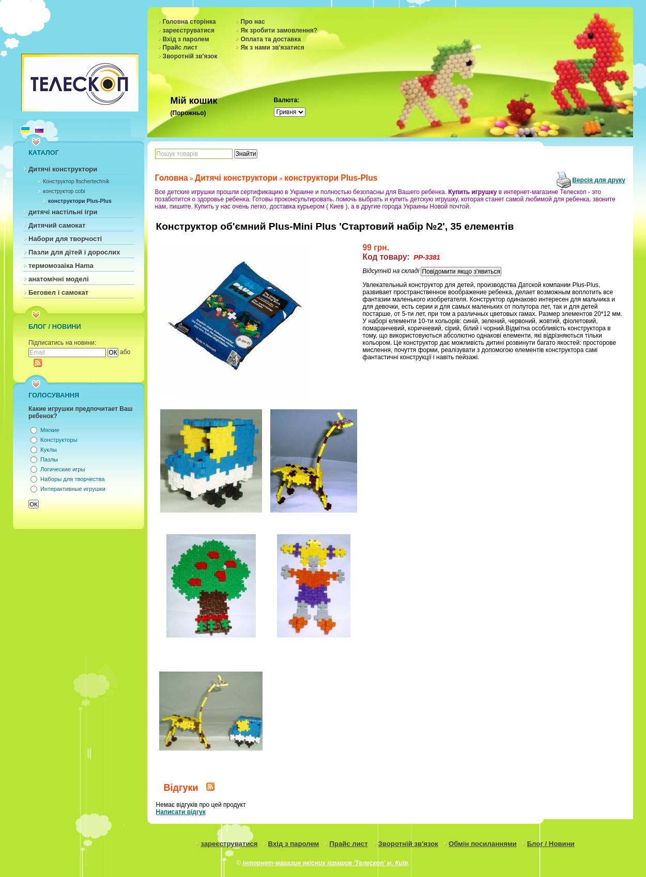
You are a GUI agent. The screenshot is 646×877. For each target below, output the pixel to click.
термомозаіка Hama (61, 265)
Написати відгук (181, 812)
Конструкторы (59, 440)
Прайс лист (180, 47)
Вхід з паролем (186, 39)
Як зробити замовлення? (278, 30)
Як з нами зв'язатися (272, 47)
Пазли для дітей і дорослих (74, 252)
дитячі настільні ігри (63, 212)
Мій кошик (194, 100)
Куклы (48, 450)
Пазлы (49, 459)
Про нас (252, 21)
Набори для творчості (65, 239)
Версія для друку (598, 180)
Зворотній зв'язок (190, 56)
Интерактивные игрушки (72, 489)
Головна (171, 177)
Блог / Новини (551, 844)
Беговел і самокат (58, 292)
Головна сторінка (189, 21)
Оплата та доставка (270, 39)
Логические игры (62, 469)
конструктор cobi (64, 191)
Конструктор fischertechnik (76, 181)
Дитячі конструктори (62, 169)
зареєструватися (188, 30)
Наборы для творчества (72, 479)
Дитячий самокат (56, 225)
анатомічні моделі (58, 279)
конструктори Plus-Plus (80, 201)
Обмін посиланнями (483, 844)
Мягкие (49, 430)
